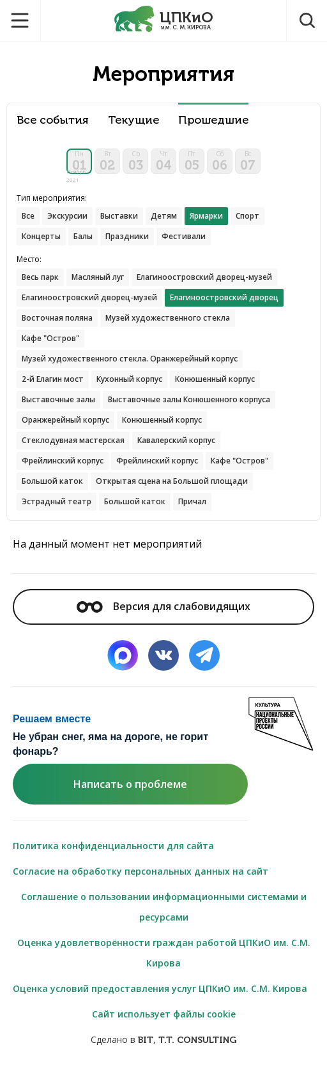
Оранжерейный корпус (65, 419)
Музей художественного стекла (167, 317)
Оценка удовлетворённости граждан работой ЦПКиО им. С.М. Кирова (163, 952)
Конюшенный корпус (215, 379)
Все (28, 215)
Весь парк (40, 277)
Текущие (133, 120)
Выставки (119, 215)
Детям (164, 215)
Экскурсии (67, 215)
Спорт (247, 215)
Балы (83, 236)
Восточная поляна (57, 317)
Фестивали (184, 236)
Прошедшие (213, 120)
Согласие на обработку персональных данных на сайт (140, 871)
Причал (192, 501)
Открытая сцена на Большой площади (172, 481)
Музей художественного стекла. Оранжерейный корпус (130, 358)
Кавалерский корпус (176, 440)
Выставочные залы (58, 399)
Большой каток (52, 481)
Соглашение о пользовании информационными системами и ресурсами (164, 907)
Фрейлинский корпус (62, 460)
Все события (53, 120)
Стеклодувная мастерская (73, 440)
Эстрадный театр (56, 501)
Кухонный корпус (129, 379)
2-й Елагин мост (53, 379)
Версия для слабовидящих (163, 606)
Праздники (127, 236)
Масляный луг (98, 277)
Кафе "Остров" (50, 338)
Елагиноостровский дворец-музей (204, 277)
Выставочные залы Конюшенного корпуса (189, 399)
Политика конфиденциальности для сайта (113, 846)
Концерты (41, 236)
